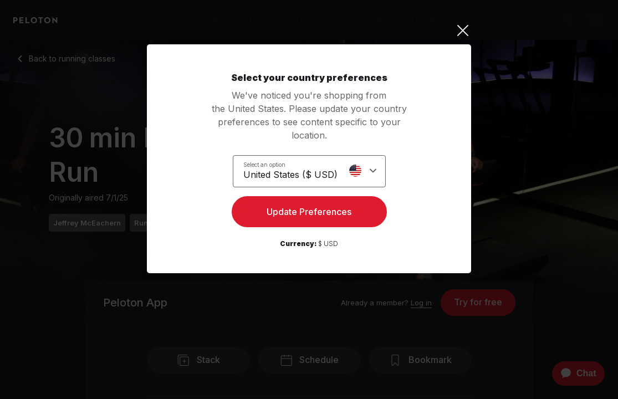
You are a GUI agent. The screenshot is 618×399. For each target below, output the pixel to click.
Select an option (264, 164)
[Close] (309, 30)
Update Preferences (309, 213)
